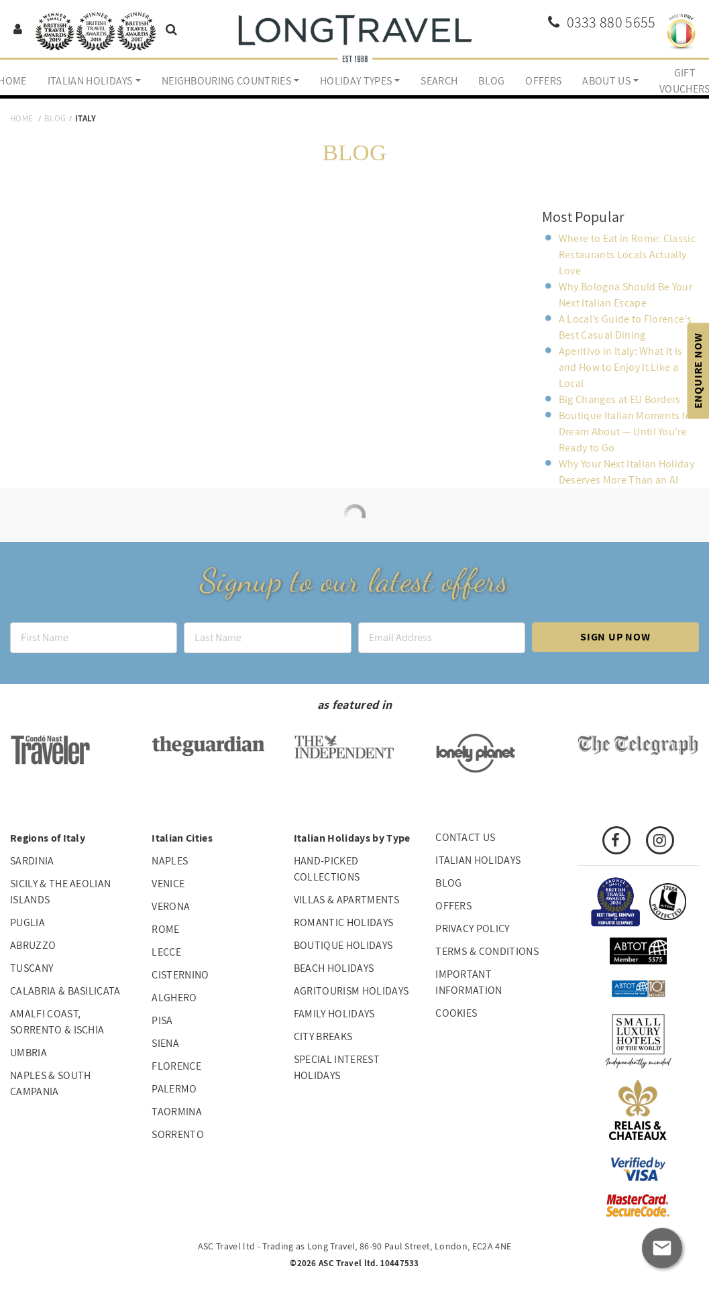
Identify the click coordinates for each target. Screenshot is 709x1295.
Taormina (177, 1112)
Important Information (468, 982)
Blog (491, 81)
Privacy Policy (472, 928)
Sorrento (178, 1134)
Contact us (465, 837)
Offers (543, 81)
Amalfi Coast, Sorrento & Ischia (57, 1022)
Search (439, 81)
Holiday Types (356, 81)
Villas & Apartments (346, 900)
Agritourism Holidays (351, 991)
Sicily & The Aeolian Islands (60, 892)
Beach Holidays (334, 968)
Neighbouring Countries (226, 81)
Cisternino (180, 975)
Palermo (174, 1089)
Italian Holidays (90, 81)
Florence (176, 1066)
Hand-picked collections (327, 869)
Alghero (174, 998)
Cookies (456, 1013)
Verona (171, 906)
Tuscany (31, 968)
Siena (165, 1043)
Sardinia (32, 861)
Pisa (162, 1020)
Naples (170, 861)
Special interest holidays (337, 1067)
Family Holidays (334, 1014)
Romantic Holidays (343, 922)
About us (606, 81)
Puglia (27, 922)
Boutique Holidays (343, 945)
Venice (168, 884)
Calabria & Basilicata (65, 991)
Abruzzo (33, 945)
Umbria (28, 1053)
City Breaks (323, 1036)
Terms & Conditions (487, 951)
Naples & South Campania (50, 1083)
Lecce (166, 952)
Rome (165, 929)
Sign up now (615, 637)
